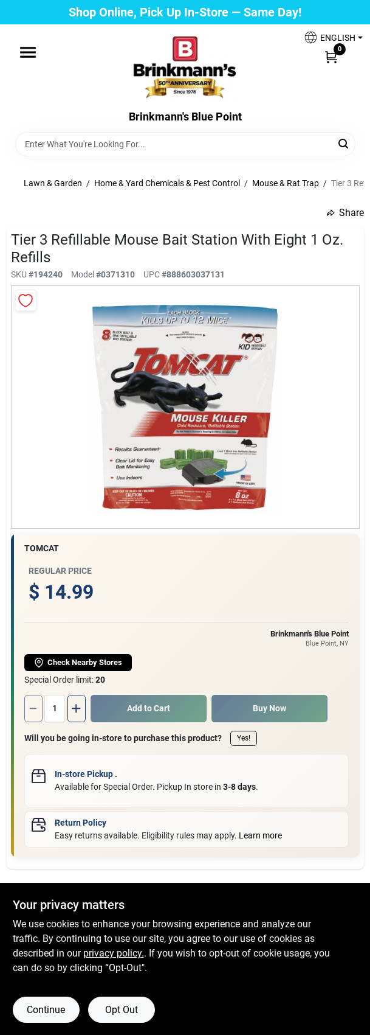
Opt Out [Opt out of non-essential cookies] (121, 1010)
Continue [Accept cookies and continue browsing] (46, 1010)
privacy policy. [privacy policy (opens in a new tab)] (113, 953)
